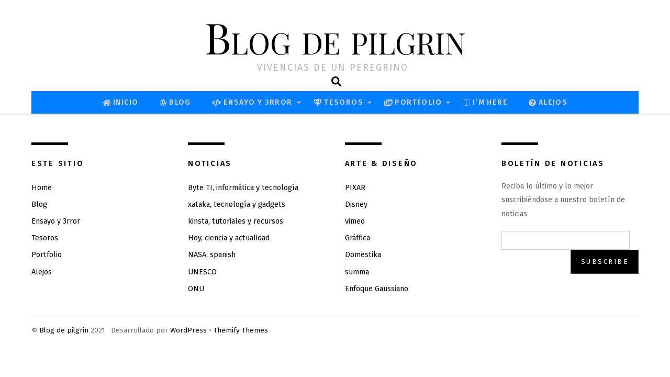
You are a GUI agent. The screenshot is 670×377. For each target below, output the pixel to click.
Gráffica (357, 238)
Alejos (548, 102)
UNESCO (202, 272)
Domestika (363, 254)
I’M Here (485, 102)
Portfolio (413, 102)
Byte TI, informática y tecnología (243, 187)
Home (41, 187)
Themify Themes (241, 330)
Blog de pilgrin (63, 330)
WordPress (188, 330)
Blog (175, 102)
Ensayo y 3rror (252, 102)
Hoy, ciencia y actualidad (229, 238)
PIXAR (355, 187)
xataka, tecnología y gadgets (236, 204)
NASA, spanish (212, 254)
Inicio (121, 102)
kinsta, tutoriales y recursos (235, 221)
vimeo (355, 221)
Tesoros (338, 102)
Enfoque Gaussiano (376, 288)
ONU (196, 288)
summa (357, 272)
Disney (356, 204)
